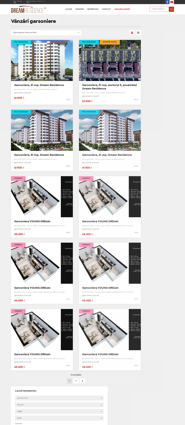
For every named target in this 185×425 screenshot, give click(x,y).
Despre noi (93, 9)
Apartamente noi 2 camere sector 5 (69, 382)
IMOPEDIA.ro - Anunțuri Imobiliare (84, 421)
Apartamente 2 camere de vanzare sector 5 (150, 124)
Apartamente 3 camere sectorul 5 (68, 385)
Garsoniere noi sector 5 (63, 379)
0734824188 (20, 2)
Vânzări (79, 9)
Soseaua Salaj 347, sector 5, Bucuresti (27, 390)
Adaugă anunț (122, 9)
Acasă (68, 9)
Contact (106, 9)
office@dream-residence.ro (45, 2)
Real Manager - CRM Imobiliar (126, 421)
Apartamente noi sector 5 (64, 375)
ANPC (55, 401)
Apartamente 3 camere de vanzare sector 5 (150, 129)
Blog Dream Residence (141, 134)
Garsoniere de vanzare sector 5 (144, 119)
